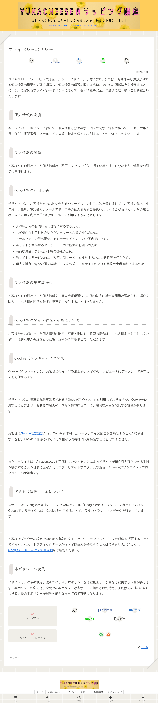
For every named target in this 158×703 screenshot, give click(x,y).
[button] (126, 60)
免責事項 (98, 692)
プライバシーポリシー (78, 692)
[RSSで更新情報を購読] (108, 634)
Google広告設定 (32, 433)
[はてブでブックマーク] (79, 60)
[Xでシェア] (31, 60)
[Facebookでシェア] (55, 60)
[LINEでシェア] (103, 60)
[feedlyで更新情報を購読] (101, 634)
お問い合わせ (54, 692)
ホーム (40, 692)
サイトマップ (114, 692)
